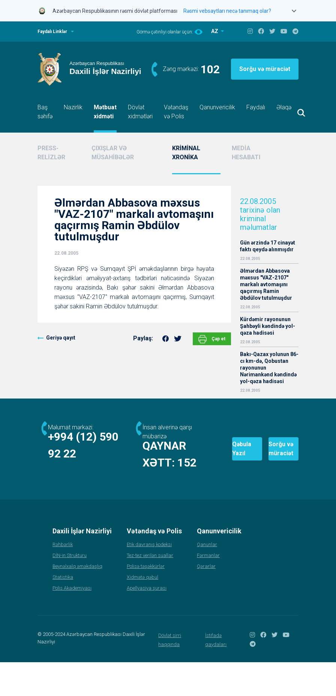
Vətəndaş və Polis (176, 112)
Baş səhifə (45, 112)
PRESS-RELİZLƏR (51, 153)
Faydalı (255, 107)
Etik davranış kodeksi (149, 578)
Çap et (211, 339)
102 (210, 69)
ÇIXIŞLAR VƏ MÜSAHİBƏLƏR (113, 153)
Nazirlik (73, 107)
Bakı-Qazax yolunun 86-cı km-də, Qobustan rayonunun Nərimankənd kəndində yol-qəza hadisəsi (269, 367)
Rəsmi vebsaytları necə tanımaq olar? (227, 11)
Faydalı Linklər (52, 31)
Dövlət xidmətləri (140, 112)
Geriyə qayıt (60, 338)
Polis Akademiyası (72, 622)
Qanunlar (207, 578)
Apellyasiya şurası (146, 622)
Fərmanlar (208, 589)
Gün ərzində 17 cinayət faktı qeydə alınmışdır (267, 246)
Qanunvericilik (217, 107)
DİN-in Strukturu (69, 589)
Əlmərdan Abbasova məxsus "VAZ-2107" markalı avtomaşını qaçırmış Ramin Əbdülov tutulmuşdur (266, 284)
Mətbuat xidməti (105, 112)
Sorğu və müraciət (264, 68)
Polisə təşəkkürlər (146, 600)
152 (105, 479)
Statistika (62, 611)
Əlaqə (283, 107)
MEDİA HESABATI (246, 153)
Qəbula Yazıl (202, 466)
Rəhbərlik (62, 578)
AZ (215, 31)
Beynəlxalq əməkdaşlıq (77, 600)
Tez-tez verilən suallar (150, 589)
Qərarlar (206, 600)
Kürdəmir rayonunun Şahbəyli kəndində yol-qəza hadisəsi (267, 326)
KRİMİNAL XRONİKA (186, 153)
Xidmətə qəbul (142, 611)
